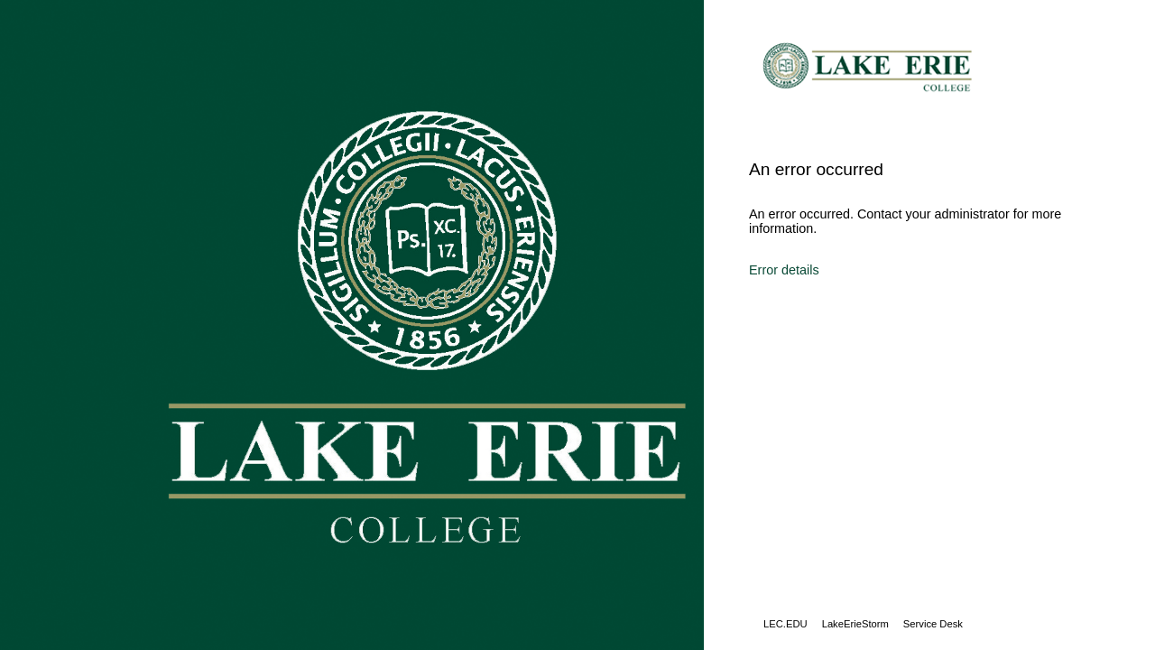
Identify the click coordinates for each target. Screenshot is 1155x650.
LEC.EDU (785, 623)
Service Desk (933, 623)
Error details (784, 270)
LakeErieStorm (855, 623)
